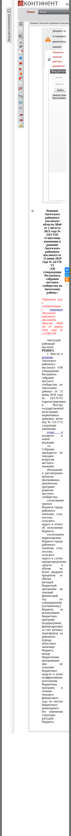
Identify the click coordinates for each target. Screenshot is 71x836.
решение (47, 357)
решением (56, 309)
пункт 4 (55, 432)
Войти (60, 90)
